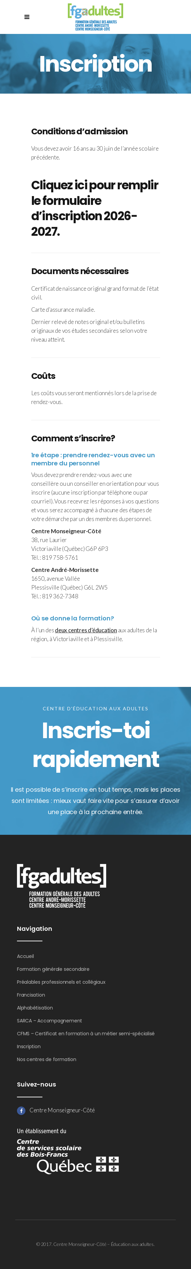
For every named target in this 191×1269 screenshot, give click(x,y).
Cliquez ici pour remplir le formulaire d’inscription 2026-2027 (94, 208)
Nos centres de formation (46, 1059)
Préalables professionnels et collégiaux (61, 982)
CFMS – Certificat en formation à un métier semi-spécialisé (86, 1033)
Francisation (31, 995)
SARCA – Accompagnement (49, 1020)
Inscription (29, 1046)
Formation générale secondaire (53, 969)
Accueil (25, 956)
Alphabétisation (35, 1007)
